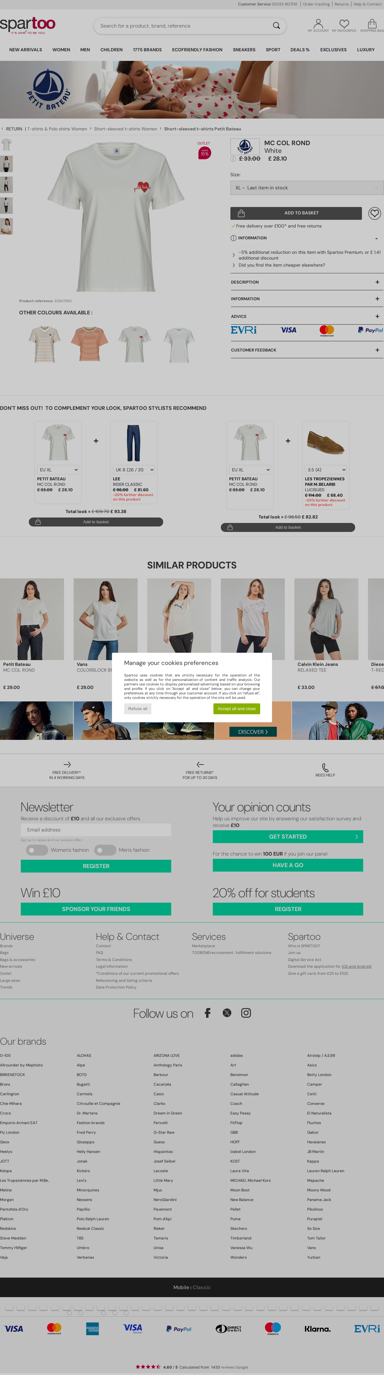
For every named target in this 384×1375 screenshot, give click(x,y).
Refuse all (137, 708)
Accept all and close (237, 708)
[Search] (276, 26)
